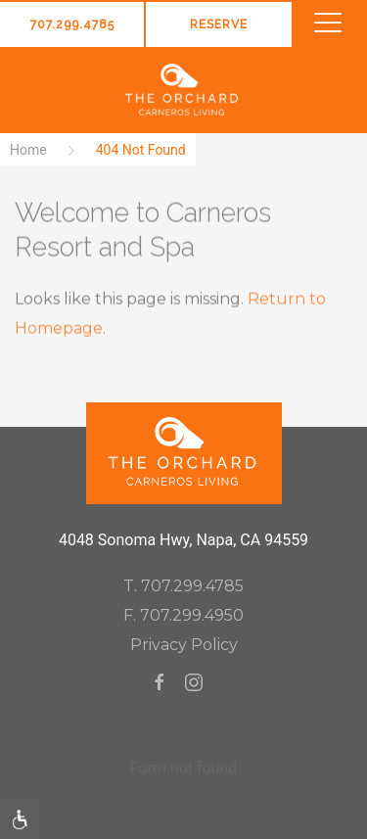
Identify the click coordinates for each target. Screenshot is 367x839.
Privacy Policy (184, 644)
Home (28, 150)
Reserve (219, 24)
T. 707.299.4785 (183, 586)
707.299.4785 (72, 24)
